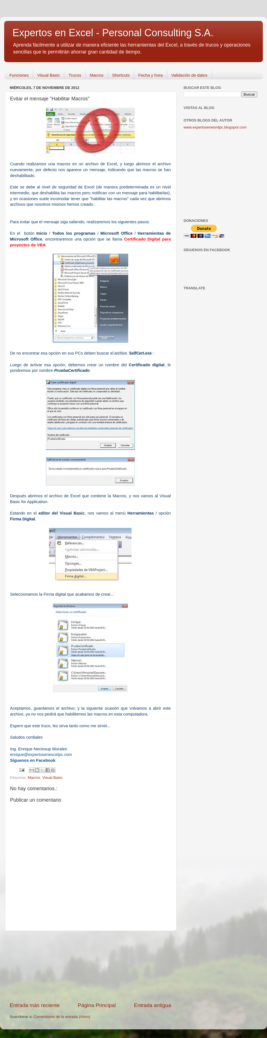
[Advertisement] (90, 966)
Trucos (74, 75)
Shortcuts (121, 75)
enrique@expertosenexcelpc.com (41, 754)
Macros (96, 75)
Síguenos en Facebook (32, 760)
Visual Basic (48, 75)
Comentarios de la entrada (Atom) (62, 1017)
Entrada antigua (152, 1005)
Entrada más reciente (35, 1005)
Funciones (19, 75)
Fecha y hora (150, 75)
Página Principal (97, 1005)
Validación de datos (189, 75)
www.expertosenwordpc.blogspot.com (215, 127)
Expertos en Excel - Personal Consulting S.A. (113, 32)
